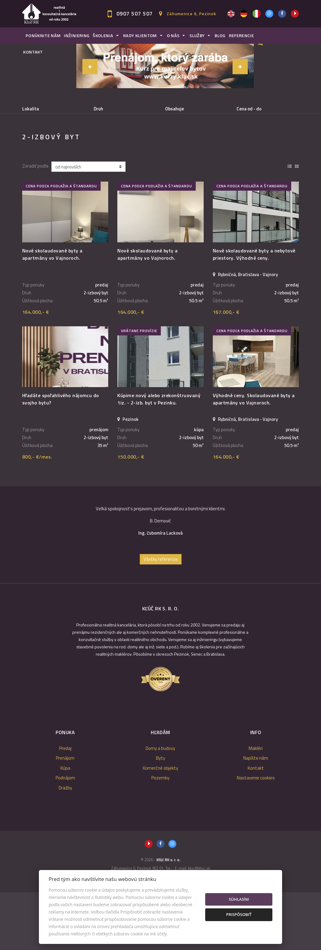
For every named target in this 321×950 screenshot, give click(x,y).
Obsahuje (174, 109)
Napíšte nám (255, 815)
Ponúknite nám (43, 35)
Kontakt (33, 52)
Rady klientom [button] (140, 35)
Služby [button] (197, 35)
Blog (220, 35)
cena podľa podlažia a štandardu (61, 244)
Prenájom (76, 140)
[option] (160, 581)
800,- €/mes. (37, 514)
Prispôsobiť (239, 914)
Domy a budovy (160, 806)
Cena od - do (248, 109)
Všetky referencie (160, 616)
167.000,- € (226, 369)
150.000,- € (130, 514)
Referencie (241, 35)
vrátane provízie (139, 388)
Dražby (65, 845)
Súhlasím (239, 899)
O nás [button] (173, 35)
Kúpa (109, 140)
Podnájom (43, 155)
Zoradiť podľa (35, 223)
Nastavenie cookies (256, 835)
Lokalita (30, 109)
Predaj (40, 140)
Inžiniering (76, 35)
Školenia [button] (103, 35)
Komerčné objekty (160, 825)
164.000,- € (35, 369)
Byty (160, 815)
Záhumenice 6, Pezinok (191, 13)
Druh (98, 109)
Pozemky (160, 835)
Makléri (256, 806)
